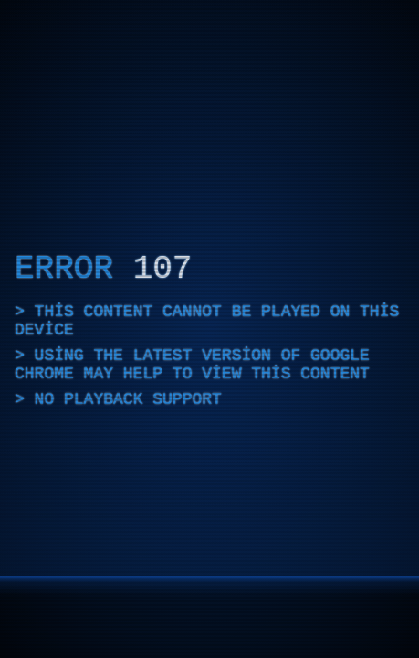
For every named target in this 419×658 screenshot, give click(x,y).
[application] (209, 329)
